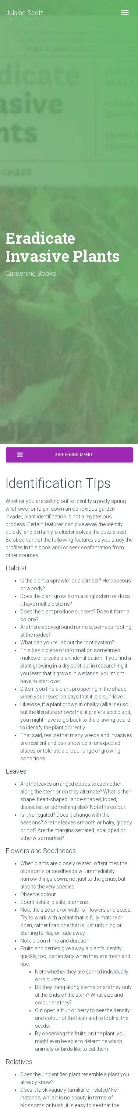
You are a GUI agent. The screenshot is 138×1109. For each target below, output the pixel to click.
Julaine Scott (24, 13)
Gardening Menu (54, 455)
